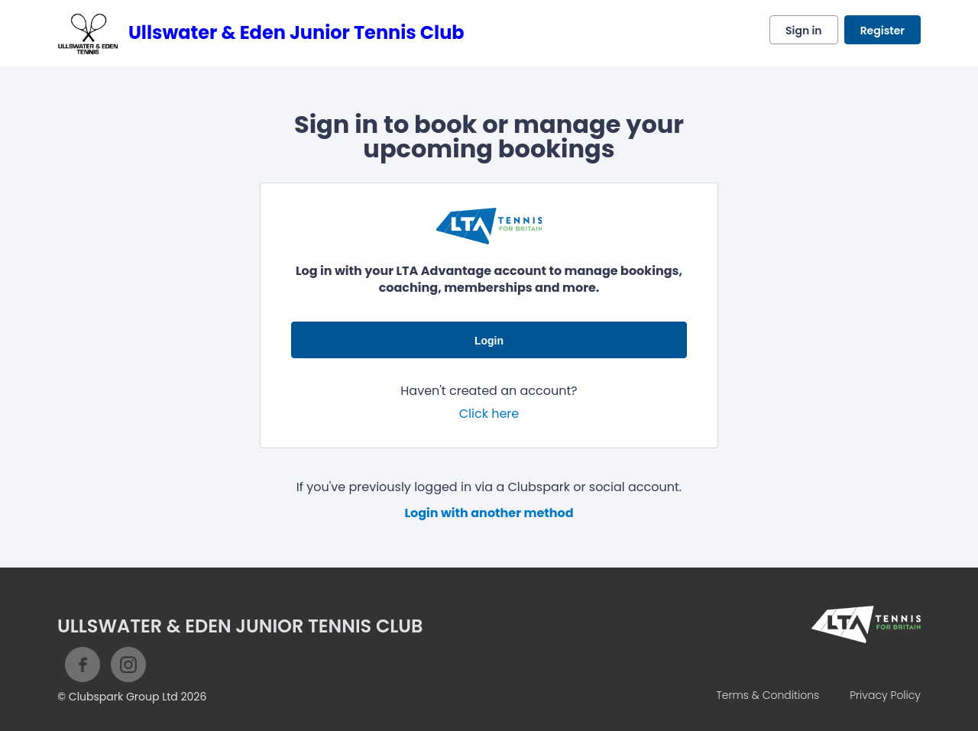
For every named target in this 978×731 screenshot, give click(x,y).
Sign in (803, 30)
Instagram (128, 664)
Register (882, 30)
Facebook (82, 664)
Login (489, 341)
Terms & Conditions (767, 695)
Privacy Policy (885, 695)
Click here (489, 413)
